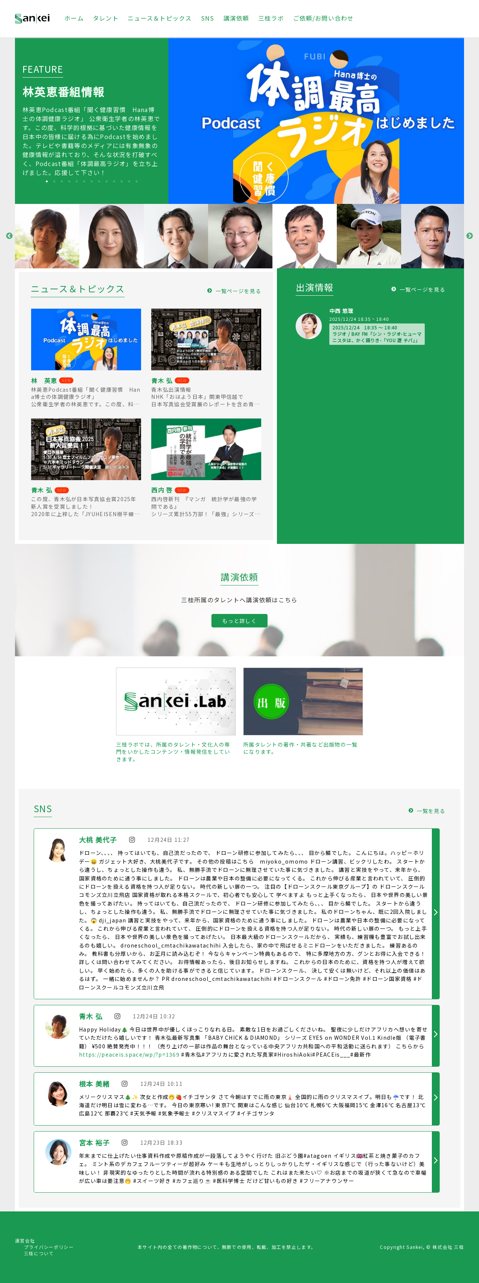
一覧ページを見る (238, 290)
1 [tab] (47, 181)
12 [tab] (129, 181)
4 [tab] (69, 181)
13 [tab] (136, 181)
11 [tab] (121, 181)
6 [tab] (84, 181)
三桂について (39, 1253)
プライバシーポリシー (49, 1247)
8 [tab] (99, 181)
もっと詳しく (239, 620)
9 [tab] (106, 181)
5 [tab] (76, 181)
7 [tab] (91, 181)
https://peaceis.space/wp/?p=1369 (129, 1054)
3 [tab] (61, 181)
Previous (9, 236)
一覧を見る (431, 810)
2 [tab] (54, 181)
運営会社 (25, 1240)
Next (469, 236)
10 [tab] (114, 181)
